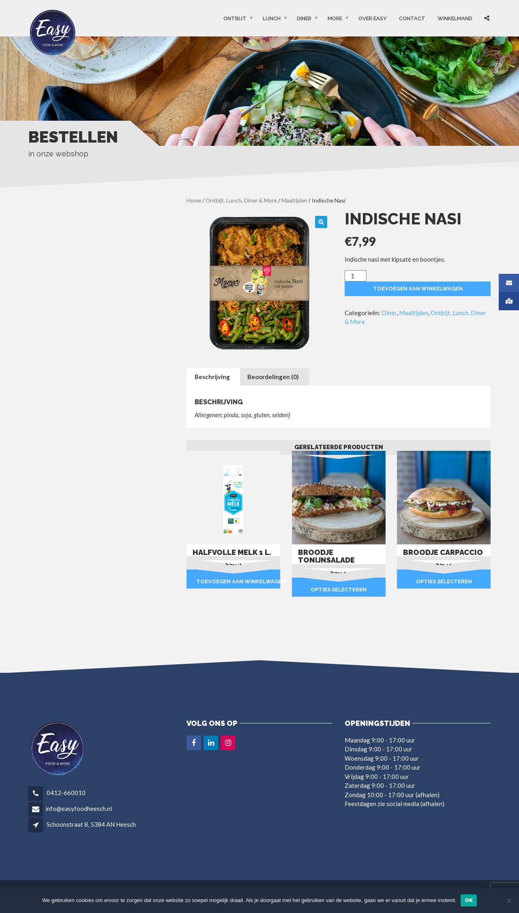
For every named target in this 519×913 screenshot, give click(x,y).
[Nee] (509, 900)
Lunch (272, 18)
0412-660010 (65, 792)
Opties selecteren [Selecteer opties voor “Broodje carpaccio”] (444, 581)
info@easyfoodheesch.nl (78, 808)
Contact (412, 18)
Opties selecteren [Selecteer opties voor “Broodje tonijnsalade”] (339, 590)
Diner (304, 18)
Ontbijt (235, 18)
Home (194, 200)
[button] (321, 222)
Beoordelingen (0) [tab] (273, 376)
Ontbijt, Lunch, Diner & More (241, 200)
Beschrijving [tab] (212, 376)
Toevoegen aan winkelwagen (418, 289)
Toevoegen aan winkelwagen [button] (238, 581)
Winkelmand (455, 18)
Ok (469, 900)
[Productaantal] (356, 276)
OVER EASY (372, 18)
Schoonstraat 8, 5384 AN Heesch (91, 824)
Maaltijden (294, 200)
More (335, 18)
